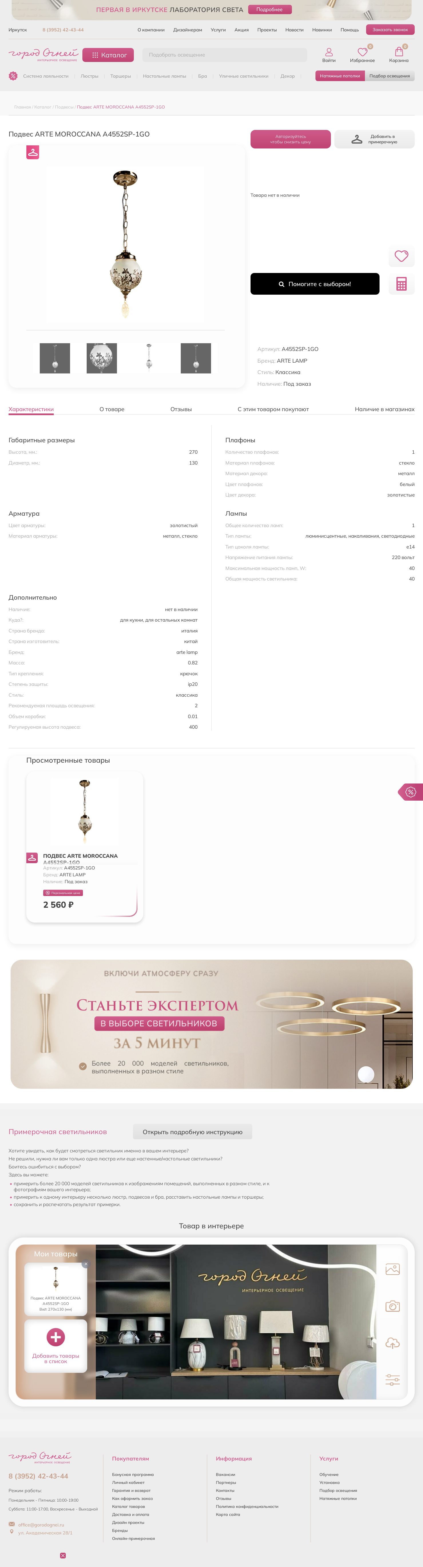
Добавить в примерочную (374, 139)
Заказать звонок (390, 29)
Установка (329, 1482)
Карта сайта (228, 1514)
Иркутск (18, 30)
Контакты (225, 1490)
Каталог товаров (128, 1506)
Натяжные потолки (340, 76)
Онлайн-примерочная (133, 1538)
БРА (202, 76)
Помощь (350, 30)
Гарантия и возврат (131, 1490)
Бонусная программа (133, 1474)
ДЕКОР (288, 76)
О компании (151, 30)
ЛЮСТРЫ (89, 76)
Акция (242, 30)
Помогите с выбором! (315, 284)
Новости (294, 30)
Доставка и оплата (130, 1514)
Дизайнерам (187, 30)
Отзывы (223, 1498)
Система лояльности (46, 76)
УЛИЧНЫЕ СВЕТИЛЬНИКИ (244, 76)
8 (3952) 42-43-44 (63, 30)
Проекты (267, 30)
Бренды (120, 1530)
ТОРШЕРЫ (120, 76)
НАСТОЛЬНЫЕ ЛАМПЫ (164, 76)
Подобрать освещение (177, 54)
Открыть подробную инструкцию (193, 1132)
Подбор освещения (390, 76)
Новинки (322, 30)
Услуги (218, 30)
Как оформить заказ (132, 1498)
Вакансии (225, 1474)
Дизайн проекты (128, 1522)
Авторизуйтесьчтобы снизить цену (290, 139)
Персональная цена (63, 893)
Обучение (329, 1474)
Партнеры (226, 1482)
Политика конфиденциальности (247, 1506)
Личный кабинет (128, 1482)
